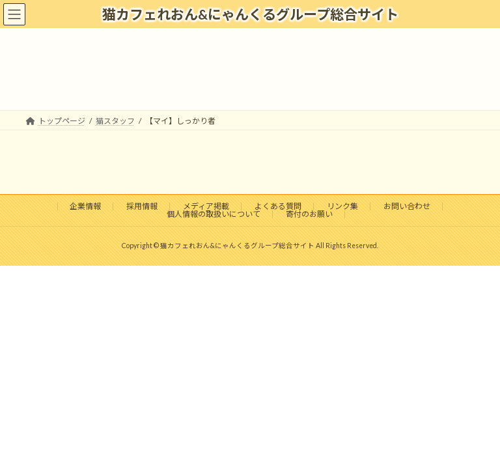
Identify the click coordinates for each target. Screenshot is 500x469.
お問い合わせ (406, 206)
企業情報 (85, 206)
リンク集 (342, 206)
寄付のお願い (309, 214)
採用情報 (142, 206)
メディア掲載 (206, 206)
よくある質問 (278, 206)
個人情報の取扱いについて (213, 214)
